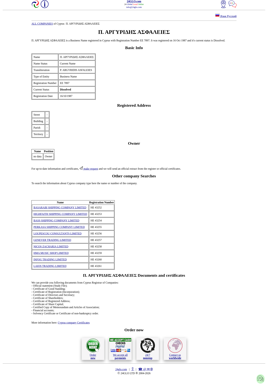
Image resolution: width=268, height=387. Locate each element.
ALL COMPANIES (42, 23)
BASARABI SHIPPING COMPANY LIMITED (60, 207)
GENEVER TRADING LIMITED (52, 240)
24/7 (148, 348)
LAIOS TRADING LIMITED (50, 266)
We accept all (120, 348)
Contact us (175, 348)
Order (93, 348)
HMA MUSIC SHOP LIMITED (51, 253)
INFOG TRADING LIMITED (50, 259)
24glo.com (121, 369)
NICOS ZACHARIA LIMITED (51, 246)
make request (88, 168)
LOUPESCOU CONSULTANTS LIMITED (58, 233)
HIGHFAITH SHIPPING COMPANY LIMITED (60, 214)
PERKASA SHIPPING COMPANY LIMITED (59, 227)
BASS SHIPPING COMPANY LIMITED (56, 220)
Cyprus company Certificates (74, 322)
